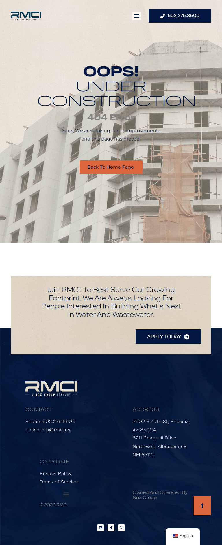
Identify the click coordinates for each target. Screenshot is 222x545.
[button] (136, 16)
